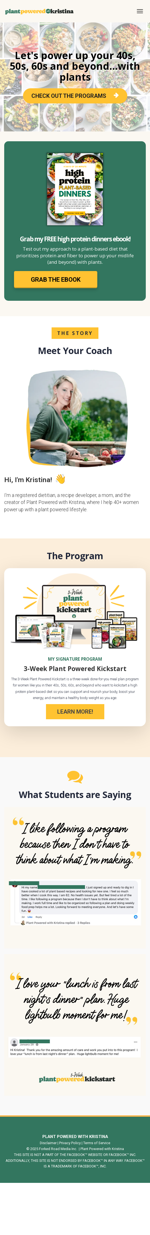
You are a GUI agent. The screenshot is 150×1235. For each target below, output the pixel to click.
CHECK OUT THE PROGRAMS (75, 95)
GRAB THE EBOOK (55, 279)
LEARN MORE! (75, 711)
